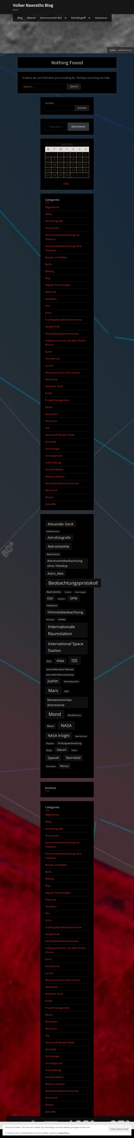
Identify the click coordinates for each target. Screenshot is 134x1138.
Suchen (49, 103)
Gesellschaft (52, 326)
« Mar (66, 183)
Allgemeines (52, 207)
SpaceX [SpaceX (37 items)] (53, 757)
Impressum (101, 17)
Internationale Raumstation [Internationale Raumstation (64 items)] (61, 630)
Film (47, 306)
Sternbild (50, 442)
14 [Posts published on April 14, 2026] (54, 164)
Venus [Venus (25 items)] (64, 766)
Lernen (49, 365)
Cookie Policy (63, 1133)
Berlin (48, 264)
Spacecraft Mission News (59, 435)
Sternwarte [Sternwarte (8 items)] (50, 766)
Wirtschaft (51, 490)
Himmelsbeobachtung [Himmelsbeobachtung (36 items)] (65, 612)
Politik (48, 393)
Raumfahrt (51, 414)
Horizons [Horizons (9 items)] (50, 619)
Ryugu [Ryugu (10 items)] (49, 750)
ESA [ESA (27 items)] (50, 598)
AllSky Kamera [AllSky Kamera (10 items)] (52, 531)
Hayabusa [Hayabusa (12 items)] (52, 605)
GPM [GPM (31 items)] (73, 598)
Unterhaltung (53, 462)
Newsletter (51, 379)
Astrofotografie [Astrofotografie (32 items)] (59, 537)
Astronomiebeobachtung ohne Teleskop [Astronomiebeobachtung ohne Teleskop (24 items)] (64, 563)
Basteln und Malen (56, 257)
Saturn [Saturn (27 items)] (61, 750)
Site (47, 428)
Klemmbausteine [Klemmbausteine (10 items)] (71, 681)
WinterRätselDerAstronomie (62, 483)
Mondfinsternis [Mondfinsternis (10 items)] (74, 715)
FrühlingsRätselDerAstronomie (63, 319)
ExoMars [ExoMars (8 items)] (61, 599)
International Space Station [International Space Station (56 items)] (65, 647)
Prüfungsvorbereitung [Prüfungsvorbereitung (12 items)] (69, 743)
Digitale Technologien (58, 285)
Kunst (48, 351)
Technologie (52, 448)
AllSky (48, 214)
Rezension (51, 421)
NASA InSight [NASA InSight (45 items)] (59, 735)
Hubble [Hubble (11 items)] (61, 619)
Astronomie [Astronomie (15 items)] (53, 554)
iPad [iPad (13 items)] (49, 661)
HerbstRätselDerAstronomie (62, 333)
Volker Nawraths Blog (33, 5)
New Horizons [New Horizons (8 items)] (81, 736)
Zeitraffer (50, 504)
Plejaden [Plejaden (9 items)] (50, 743)
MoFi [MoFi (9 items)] (66, 691)
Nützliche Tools (54, 386)
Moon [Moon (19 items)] (50, 726)
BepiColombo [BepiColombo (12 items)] (54, 592)
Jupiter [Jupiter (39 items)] (53, 680)
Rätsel (48, 407)
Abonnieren (78, 126)
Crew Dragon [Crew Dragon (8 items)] (80, 592)
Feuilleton (51, 299)
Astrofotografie (54, 221)
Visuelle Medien (54, 469)
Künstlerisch (52, 358)
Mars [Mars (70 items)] (53, 690)
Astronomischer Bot (51, 17)
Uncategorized (54, 455)
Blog (19, 17)
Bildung (49, 271)
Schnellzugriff (78, 17)
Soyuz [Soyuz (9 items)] (74, 750)
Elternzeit (50, 292)
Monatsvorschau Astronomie (62, 372)
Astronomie (52, 228)
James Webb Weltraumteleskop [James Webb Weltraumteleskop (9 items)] (60, 675)
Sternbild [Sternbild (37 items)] (73, 757)
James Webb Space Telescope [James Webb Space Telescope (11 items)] (60, 669)
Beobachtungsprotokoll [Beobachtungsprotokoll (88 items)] (73, 583)
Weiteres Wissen (55, 476)
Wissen (49, 497)
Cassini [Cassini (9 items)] (68, 592)
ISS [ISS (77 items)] (74, 660)
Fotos (48, 312)
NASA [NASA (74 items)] (66, 725)
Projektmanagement (57, 400)
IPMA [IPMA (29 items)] (60, 661)
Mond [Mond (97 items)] (55, 714)
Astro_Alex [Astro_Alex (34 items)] (55, 573)
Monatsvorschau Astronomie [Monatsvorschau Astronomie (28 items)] (59, 702)
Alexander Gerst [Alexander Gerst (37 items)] (61, 524)
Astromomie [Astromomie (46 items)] (58, 546)
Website (31, 17)
